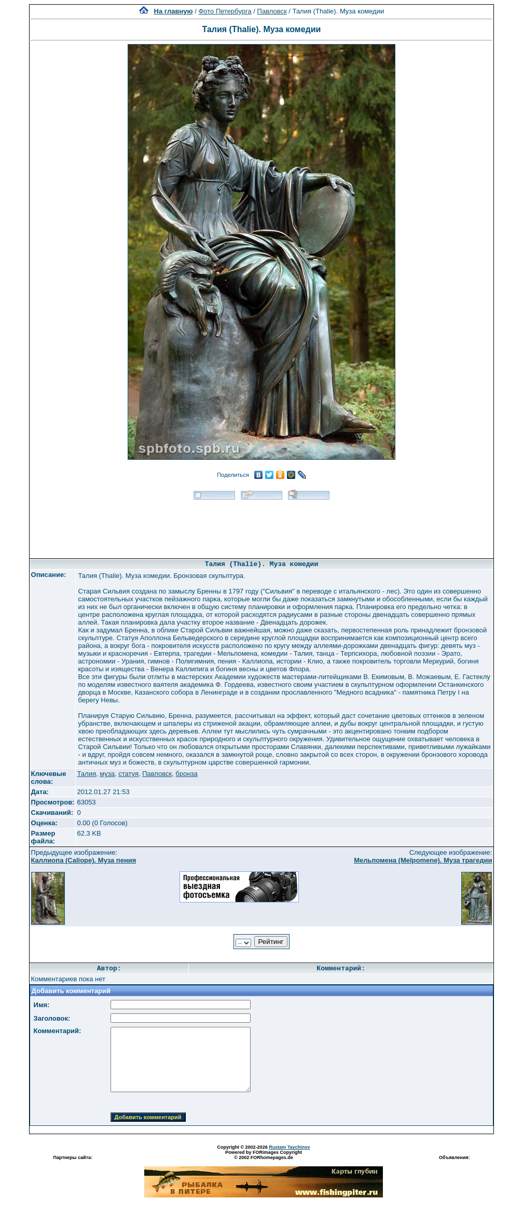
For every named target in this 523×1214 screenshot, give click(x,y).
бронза (187, 774)
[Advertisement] (261, 525)
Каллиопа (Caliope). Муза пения (83, 860)
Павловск (272, 11)
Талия (86, 774)
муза (107, 774)
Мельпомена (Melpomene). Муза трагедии (423, 860)
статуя (128, 774)
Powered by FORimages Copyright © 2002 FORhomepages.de (263, 1155)
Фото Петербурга (224, 11)
